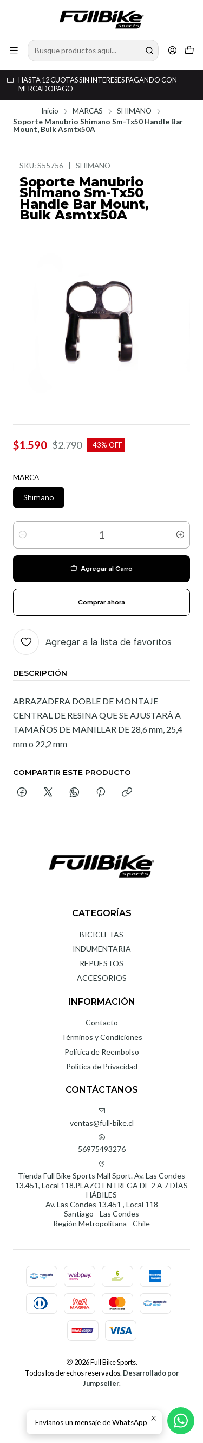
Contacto (102, 1022)
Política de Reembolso (101, 1051)
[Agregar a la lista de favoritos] (92, 642)
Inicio (49, 111)
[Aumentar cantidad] (180, 535)
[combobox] (93, 50)
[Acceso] (172, 50)
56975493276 (102, 1143)
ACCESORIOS (102, 977)
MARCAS (88, 111)
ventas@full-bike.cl (102, 1117)
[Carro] (189, 50)
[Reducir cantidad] (23, 535)
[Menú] (13, 50)
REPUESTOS (101, 963)
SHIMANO (134, 111)
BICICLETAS (101, 934)
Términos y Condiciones (101, 1037)
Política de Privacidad (101, 1066)
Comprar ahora (101, 602)
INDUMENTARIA (102, 948)
